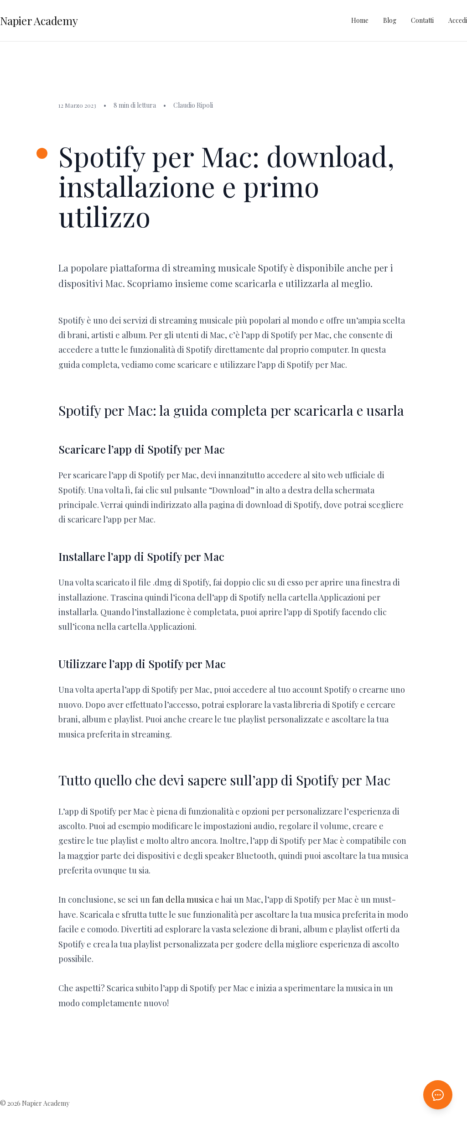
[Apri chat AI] (437, 1094)
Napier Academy (39, 20)
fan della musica (182, 899)
